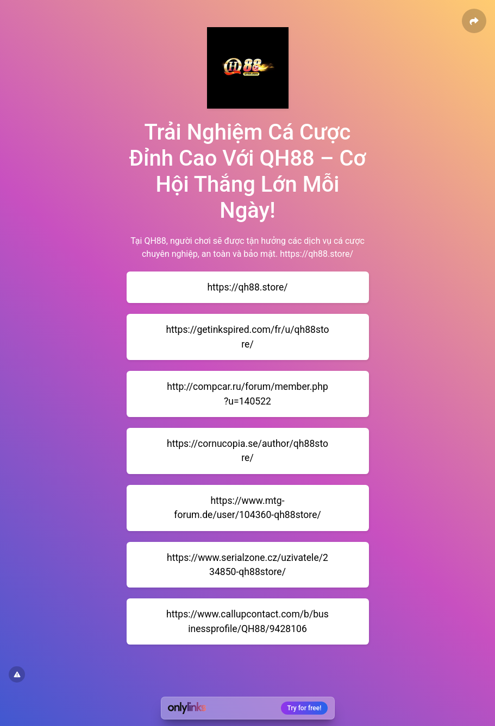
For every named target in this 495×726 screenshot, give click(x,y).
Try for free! (304, 708)
